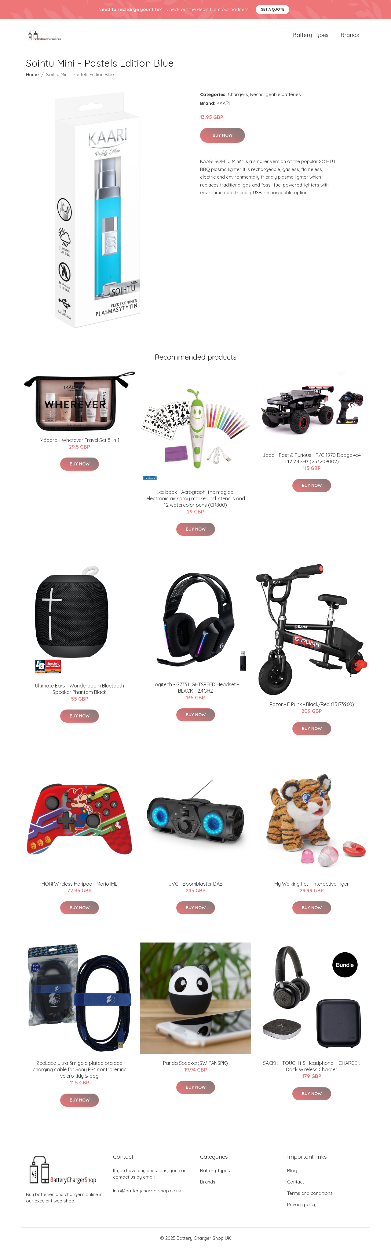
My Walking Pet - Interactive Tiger (311, 887)
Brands (350, 36)
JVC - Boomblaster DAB (196, 887)
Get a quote (272, 9)
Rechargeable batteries (275, 97)
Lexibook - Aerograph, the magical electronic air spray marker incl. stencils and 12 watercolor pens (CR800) (195, 501)
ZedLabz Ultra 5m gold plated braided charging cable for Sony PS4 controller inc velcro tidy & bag (79, 1072)
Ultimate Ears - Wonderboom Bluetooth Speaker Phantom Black (79, 692)
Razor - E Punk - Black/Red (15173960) (311, 708)
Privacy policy (301, 1208)
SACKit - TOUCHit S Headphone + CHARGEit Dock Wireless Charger (311, 1069)
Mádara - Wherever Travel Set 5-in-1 (79, 443)
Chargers (238, 97)
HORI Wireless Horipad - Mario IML (79, 887)
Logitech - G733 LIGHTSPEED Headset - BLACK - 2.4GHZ (195, 690)
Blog (292, 1174)
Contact (295, 1185)
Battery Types (310, 36)
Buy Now (222, 138)
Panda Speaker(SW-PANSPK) (195, 1066)
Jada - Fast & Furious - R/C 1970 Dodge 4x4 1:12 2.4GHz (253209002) (311, 461)
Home (32, 77)
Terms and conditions (310, 1196)
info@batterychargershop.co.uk (147, 1194)
